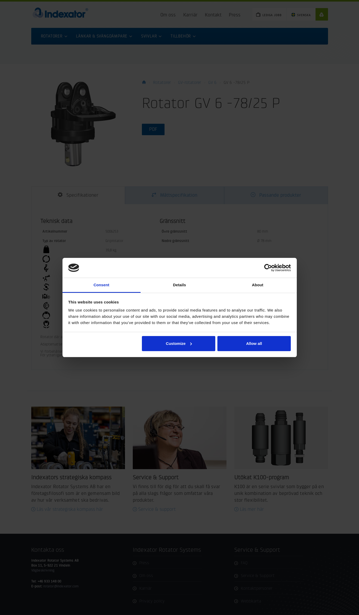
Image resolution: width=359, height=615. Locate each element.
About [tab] (257, 285)
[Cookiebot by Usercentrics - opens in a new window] (268, 268)
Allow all (254, 343)
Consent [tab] (101, 285)
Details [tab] (179, 285)
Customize (179, 343)
